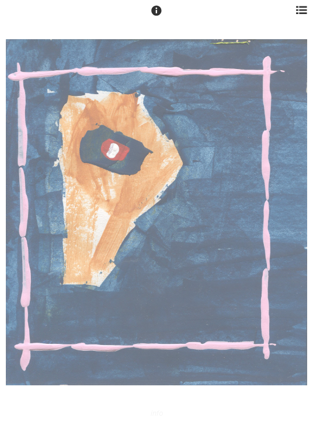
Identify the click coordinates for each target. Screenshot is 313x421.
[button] (156, 15)
